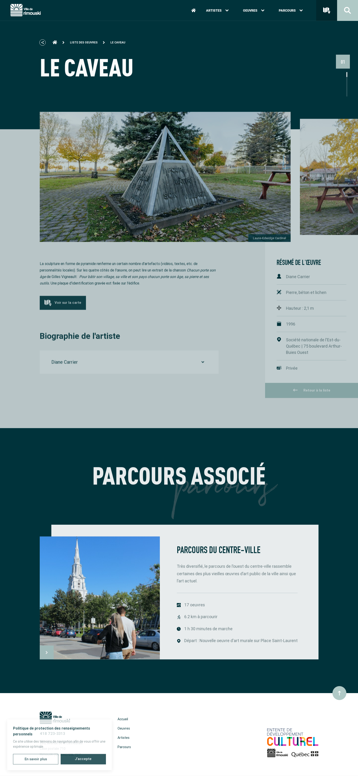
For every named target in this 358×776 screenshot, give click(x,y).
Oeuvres (253, 11)
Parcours (291, 11)
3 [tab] (346, 96)
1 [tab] (346, 86)
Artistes (217, 11)
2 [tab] (346, 91)
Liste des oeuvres (84, 44)
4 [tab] (346, 100)
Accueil (123, 719)
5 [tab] (346, 105)
